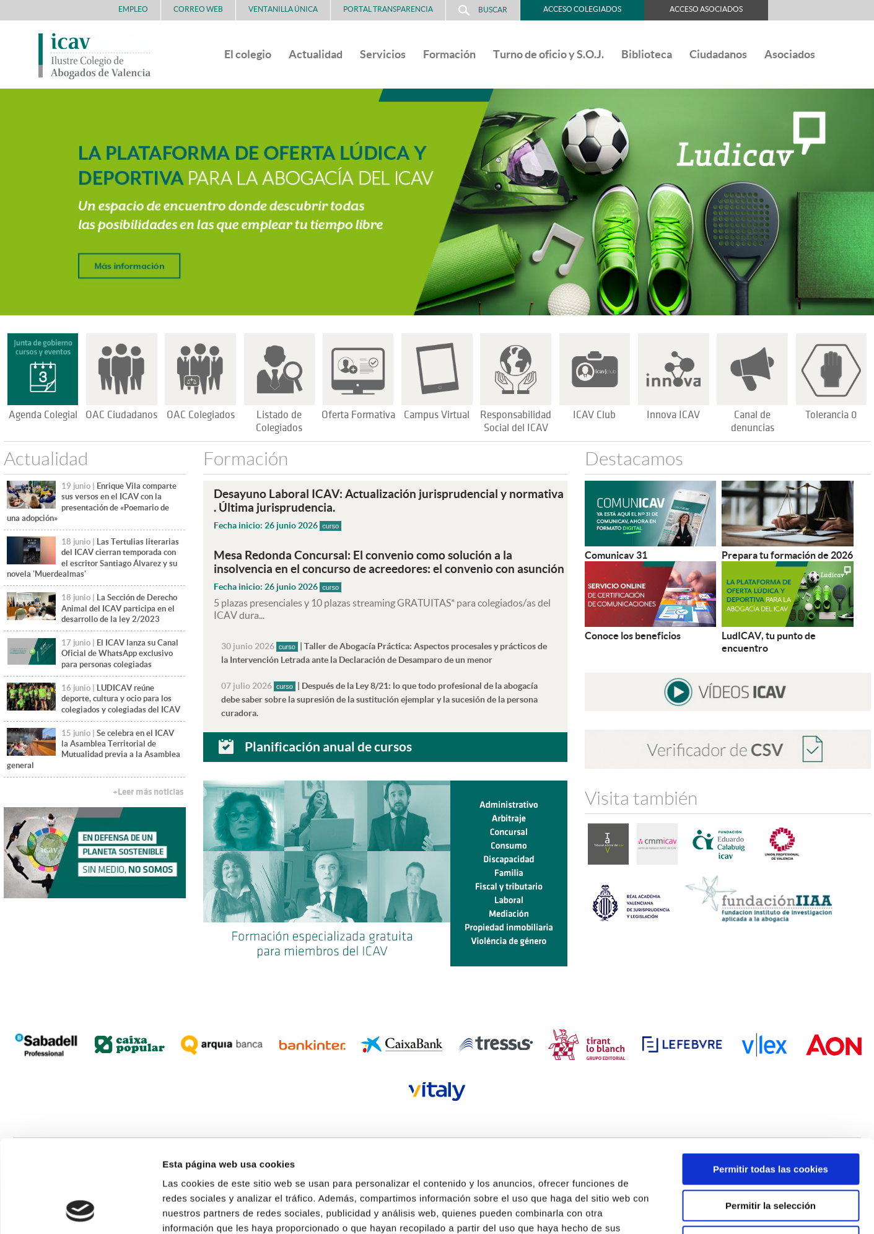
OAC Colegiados (201, 415)
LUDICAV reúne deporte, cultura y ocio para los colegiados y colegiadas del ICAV (120, 698)
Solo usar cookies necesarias (771, 1155)
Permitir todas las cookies (770, 1082)
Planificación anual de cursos (328, 746)
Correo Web (198, 9)
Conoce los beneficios (633, 635)
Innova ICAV (673, 415)
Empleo (133, 9)
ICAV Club (594, 415)
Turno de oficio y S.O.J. (548, 54)
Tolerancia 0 (831, 415)
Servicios (383, 54)
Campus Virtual (437, 415)
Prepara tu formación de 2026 (787, 555)
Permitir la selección (770, 1119)
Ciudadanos (718, 54)
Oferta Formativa (358, 415)
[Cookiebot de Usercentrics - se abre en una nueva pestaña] (80, 1210)
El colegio (247, 54)
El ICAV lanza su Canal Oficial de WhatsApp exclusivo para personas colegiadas (119, 653)
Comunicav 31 (616, 555)
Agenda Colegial (43, 415)
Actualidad (316, 54)
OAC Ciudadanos (121, 415)
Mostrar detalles (665, 1209)
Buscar (482, 10)
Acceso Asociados (706, 9)
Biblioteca (646, 54)
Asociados (789, 54)
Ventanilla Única (283, 9)
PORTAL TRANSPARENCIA (388, 9)
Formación (449, 54)
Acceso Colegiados (582, 9)
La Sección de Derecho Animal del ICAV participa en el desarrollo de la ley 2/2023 (119, 608)
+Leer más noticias (148, 792)
